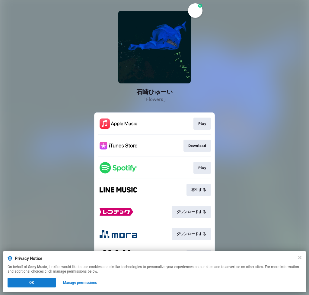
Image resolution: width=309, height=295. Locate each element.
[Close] (299, 257)
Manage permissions (80, 282)
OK (31, 282)
